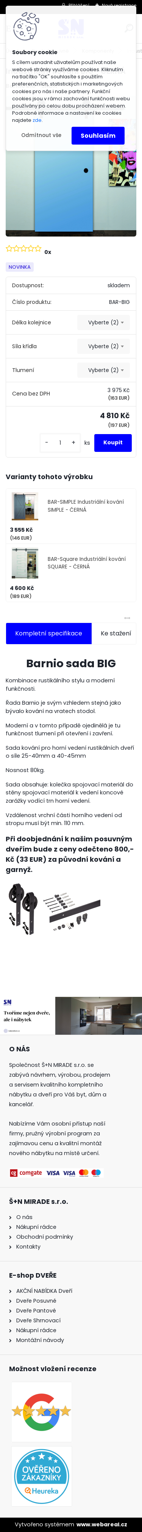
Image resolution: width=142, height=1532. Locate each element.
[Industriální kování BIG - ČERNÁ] (71, 166)
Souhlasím (98, 135)
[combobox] (103, 322)
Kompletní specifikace (48, 633)
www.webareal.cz (101, 1524)
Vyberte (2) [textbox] (103, 322)
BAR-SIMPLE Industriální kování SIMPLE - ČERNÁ (86, 505)
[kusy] (60, 443)
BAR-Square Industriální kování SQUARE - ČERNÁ (87, 563)
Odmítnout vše (41, 135)
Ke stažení (116, 633)
